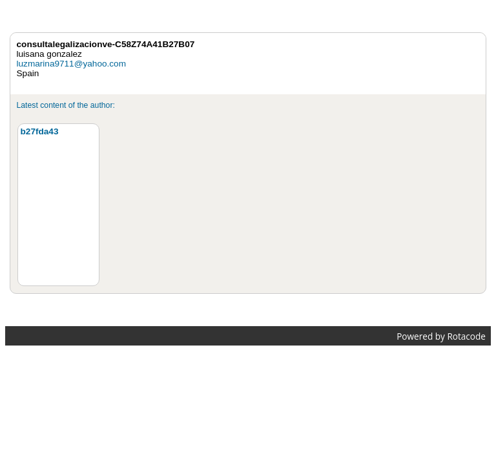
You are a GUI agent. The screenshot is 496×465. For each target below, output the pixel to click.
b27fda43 (40, 131)
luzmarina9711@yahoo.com (71, 63)
